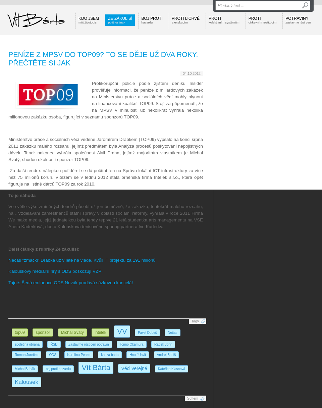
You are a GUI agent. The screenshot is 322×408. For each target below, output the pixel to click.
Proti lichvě (186, 20)
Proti (224, 20)
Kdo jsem (88, 20)
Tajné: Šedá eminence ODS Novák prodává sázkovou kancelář (70, 282)
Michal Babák (25, 369)
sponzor (43, 332)
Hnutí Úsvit (137, 355)
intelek (100, 332)
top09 (20, 332)
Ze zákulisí (120, 20)
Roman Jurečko (26, 355)
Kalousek (26, 382)
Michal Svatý (72, 332)
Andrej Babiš (166, 355)
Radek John (163, 344)
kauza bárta (109, 355)
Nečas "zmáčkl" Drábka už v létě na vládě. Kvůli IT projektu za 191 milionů (82, 260)
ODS (52, 355)
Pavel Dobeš (147, 333)
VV (122, 331)
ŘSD (53, 344)
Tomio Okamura (132, 344)
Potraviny (298, 20)
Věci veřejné (134, 368)
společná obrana (27, 344)
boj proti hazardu (58, 369)
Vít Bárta (96, 367)
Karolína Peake (78, 355)
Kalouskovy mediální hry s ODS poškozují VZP (54, 271)
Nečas (172, 333)
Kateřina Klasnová (171, 369)
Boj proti (151, 20)
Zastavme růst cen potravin (88, 344)
